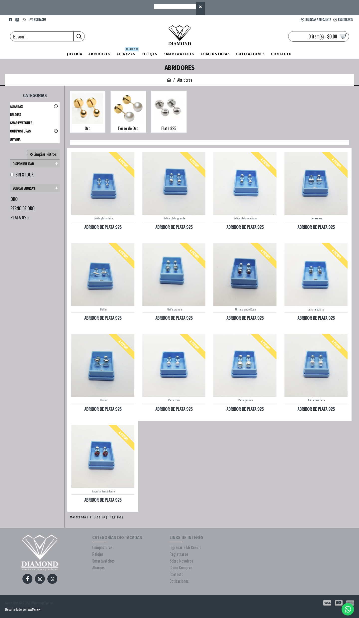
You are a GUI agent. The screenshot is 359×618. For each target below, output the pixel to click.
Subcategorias (23, 188)
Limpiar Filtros (45, 154)
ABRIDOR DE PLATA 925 (102, 227)
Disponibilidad (23, 163)
